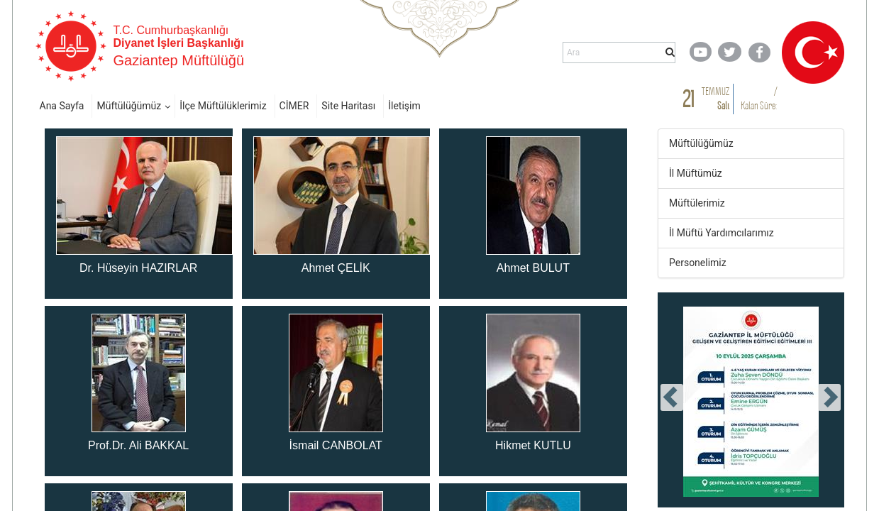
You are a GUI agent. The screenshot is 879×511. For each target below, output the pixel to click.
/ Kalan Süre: (759, 98)
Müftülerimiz (697, 203)
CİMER (294, 105)
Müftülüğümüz (128, 105)
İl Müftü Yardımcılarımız (721, 232)
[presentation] (671, 397)
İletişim (404, 105)
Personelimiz (697, 262)
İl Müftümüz (695, 173)
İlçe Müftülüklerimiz (222, 105)
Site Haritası (348, 105)
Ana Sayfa (62, 105)
